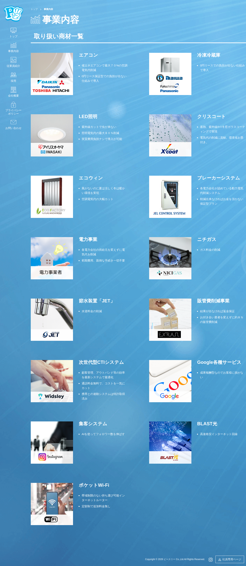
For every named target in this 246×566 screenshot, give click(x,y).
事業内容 (13, 51)
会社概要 (13, 95)
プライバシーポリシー (13, 112)
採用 (13, 80)
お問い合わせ (13, 128)
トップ (13, 36)
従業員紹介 (13, 65)
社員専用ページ (231, 559)
